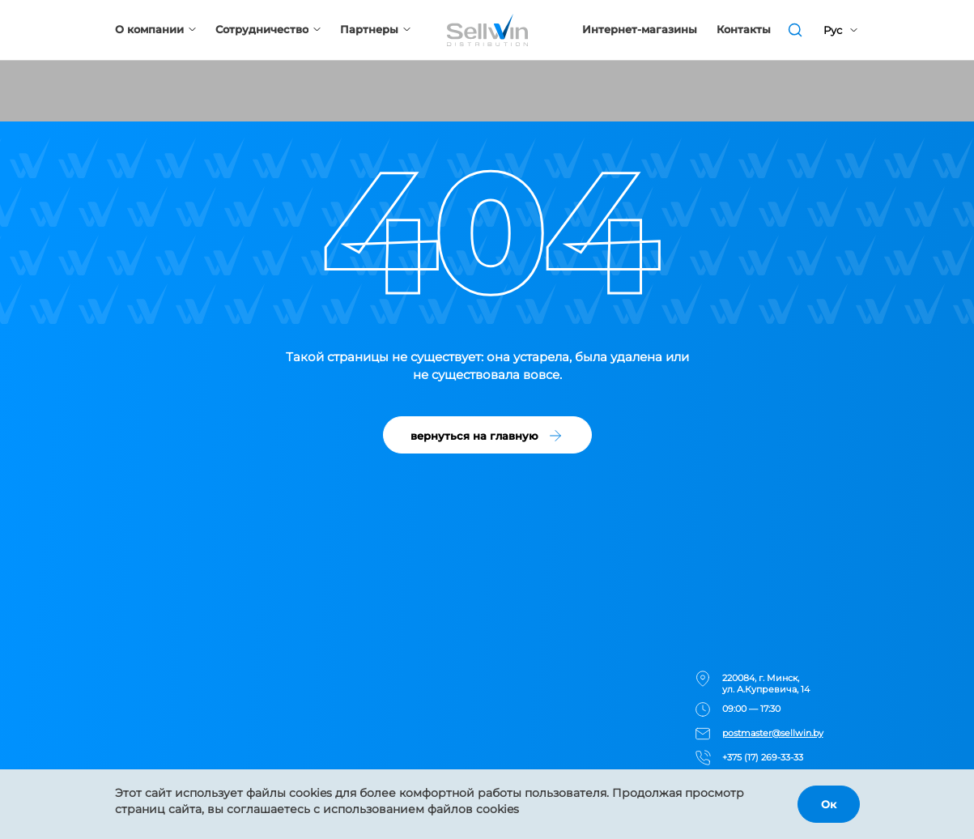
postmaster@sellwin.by (772, 733)
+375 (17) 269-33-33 (762, 757)
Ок (828, 804)
